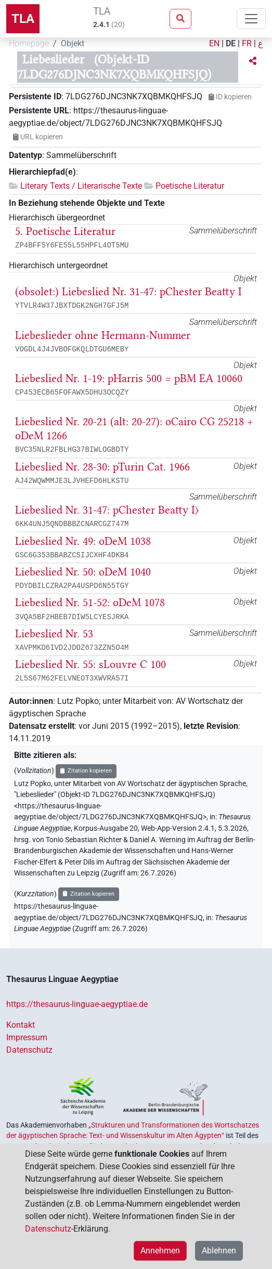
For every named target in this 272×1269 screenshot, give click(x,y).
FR (247, 43)
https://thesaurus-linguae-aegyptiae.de (77, 1004)
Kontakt (20, 1025)
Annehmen (160, 1250)
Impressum (26, 1037)
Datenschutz (29, 1050)
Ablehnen (219, 1250)
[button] (252, 61)
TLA (22, 18)
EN (214, 43)
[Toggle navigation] (251, 18)
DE (231, 43)
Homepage (29, 43)
